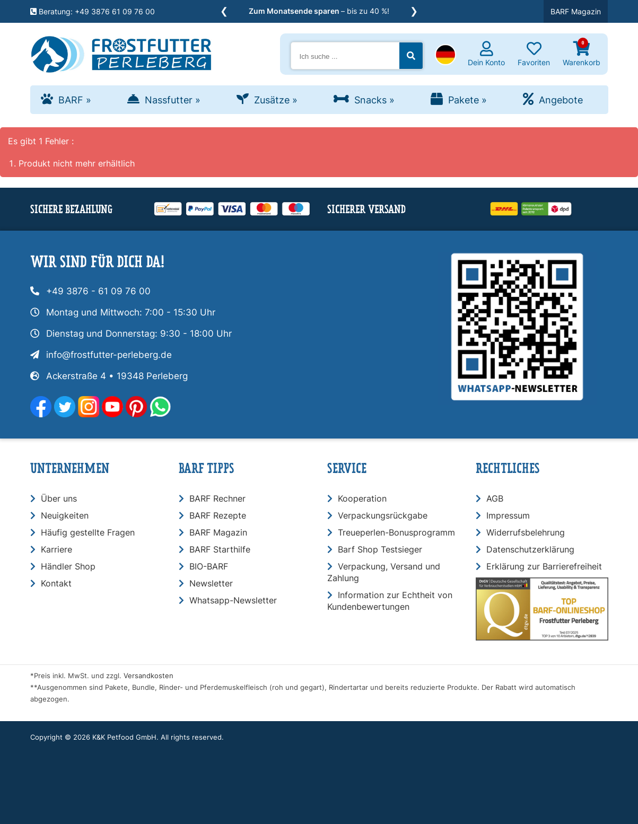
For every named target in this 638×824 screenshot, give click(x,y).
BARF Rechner (217, 498)
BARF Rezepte (217, 515)
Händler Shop (68, 566)
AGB (494, 498)
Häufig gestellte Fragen (88, 532)
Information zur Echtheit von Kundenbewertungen (389, 601)
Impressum (508, 515)
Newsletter (211, 583)
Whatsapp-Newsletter (233, 600)
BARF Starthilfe (219, 549)
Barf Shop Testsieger (380, 549)
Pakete (467, 100)
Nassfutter (172, 100)
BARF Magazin (575, 11)
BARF (74, 100)
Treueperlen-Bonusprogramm (396, 532)
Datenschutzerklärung (530, 549)
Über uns (59, 498)
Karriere (56, 549)
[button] (445, 55)
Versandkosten (148, 676)
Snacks (374, 100)
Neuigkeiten (65, 515)
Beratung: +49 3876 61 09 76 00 (92, 11)
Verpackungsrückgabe (382, 515)
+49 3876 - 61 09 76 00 (98, 291)
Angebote (561, 100)
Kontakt (56, 583)
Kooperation (362, 498)
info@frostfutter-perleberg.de (109, 354)
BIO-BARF (208, 566)
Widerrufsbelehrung (525, 532)
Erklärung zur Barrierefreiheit (544, 566)
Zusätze (276, 100)
